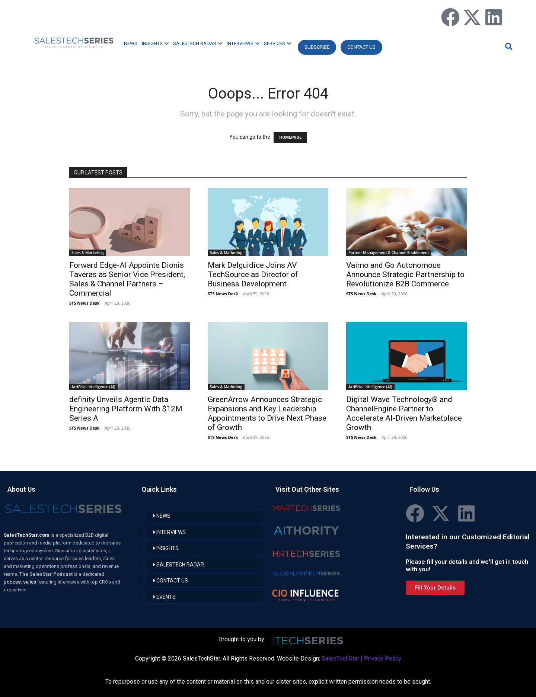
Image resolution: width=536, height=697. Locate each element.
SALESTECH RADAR (197, 43)
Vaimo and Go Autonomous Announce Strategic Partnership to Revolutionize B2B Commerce (405, 274)
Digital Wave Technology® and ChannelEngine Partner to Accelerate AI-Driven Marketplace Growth (404, 413)
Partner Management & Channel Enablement (388, 252)
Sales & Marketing (87, 252)
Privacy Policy (382, 658)
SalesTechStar (340, 658)
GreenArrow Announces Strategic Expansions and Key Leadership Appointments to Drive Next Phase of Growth (267, 413)
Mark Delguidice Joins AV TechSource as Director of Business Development (253, 274)
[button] (507, 46)
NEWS (130, 43)
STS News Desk (84, 303)
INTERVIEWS (243, 43)
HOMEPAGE (290, 137)
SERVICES (277, 43)
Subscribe (316, 47)
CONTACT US (361, 47)
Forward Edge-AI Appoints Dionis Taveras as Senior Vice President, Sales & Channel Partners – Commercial (127, 279)
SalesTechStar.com (27, 535)
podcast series (20, 582)
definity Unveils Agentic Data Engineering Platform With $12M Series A (125, 409)
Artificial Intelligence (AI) (93, 386)
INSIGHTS (155, 43)
